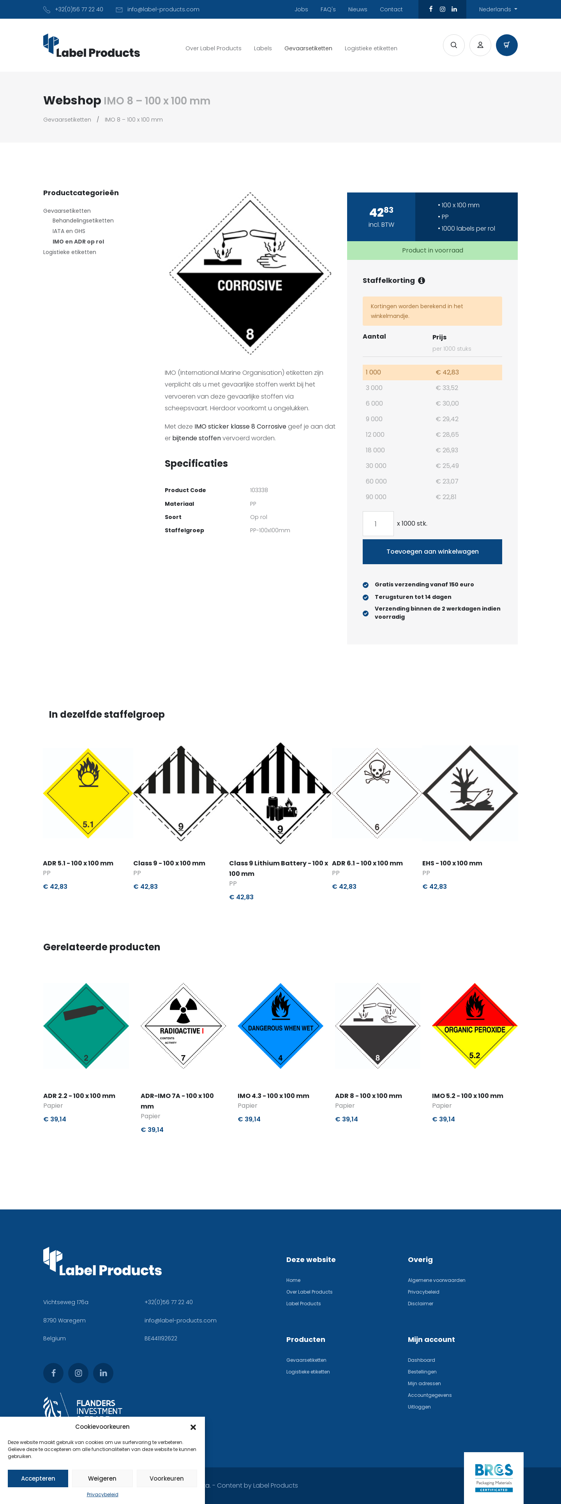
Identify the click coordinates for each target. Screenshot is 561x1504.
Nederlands (496, 9)
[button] (193, 1427)
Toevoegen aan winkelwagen (432, 551)
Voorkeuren (167, 1478)
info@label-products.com (181, 1320)
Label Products (303, 1303)
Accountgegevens (430, 1395)
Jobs (301, 9)
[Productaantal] (378, 523)
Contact (391, 9)
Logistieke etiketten (371, 48)
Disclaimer (420, 1303)
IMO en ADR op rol (78, 241)
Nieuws (357, 9)
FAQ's (328, 9)
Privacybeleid (102, 1494)
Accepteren (38, 1478)
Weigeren (102, 1478)
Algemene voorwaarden (437, 1280)
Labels (263, 48)
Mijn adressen (424, 1383)
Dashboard (421, 1360)
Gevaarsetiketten (308, 48)
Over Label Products (213, 48)
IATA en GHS (69, 231)
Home (293, 1280)
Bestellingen (422, 1371)
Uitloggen (419, 1406)
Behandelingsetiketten (83, 220)
